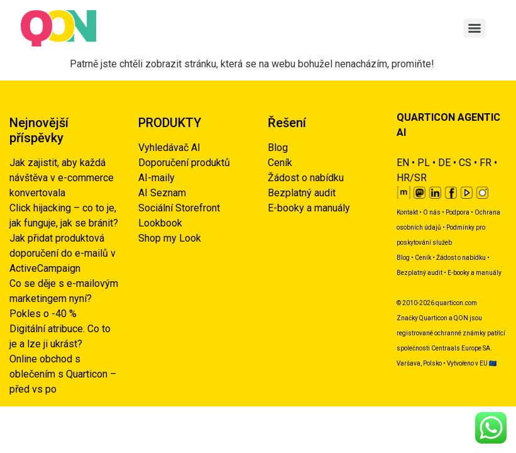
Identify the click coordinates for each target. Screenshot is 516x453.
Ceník (280, 163)
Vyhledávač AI (169, 148)
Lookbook (160, 223)
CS (465, 163)
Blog (278, 148)
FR (485, 163)
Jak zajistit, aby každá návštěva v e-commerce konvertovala (61, 178)
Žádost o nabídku (306, 178)
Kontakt (407, 212)
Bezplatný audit (302, 193)
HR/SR (412, 178)
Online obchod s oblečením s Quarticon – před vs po (62, 374)
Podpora (457, 212)
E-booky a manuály (309, 208)
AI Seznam (162, 193)
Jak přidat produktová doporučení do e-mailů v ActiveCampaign (62, 253)
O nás (432, 212)
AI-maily (156, 178)
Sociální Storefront (179, 208)
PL (423, 163)
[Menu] (474, 28)
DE (444, 163)
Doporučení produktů (184, 163)
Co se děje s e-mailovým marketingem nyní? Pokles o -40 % (63, 298)
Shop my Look (169, 238)
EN (403, 163)
